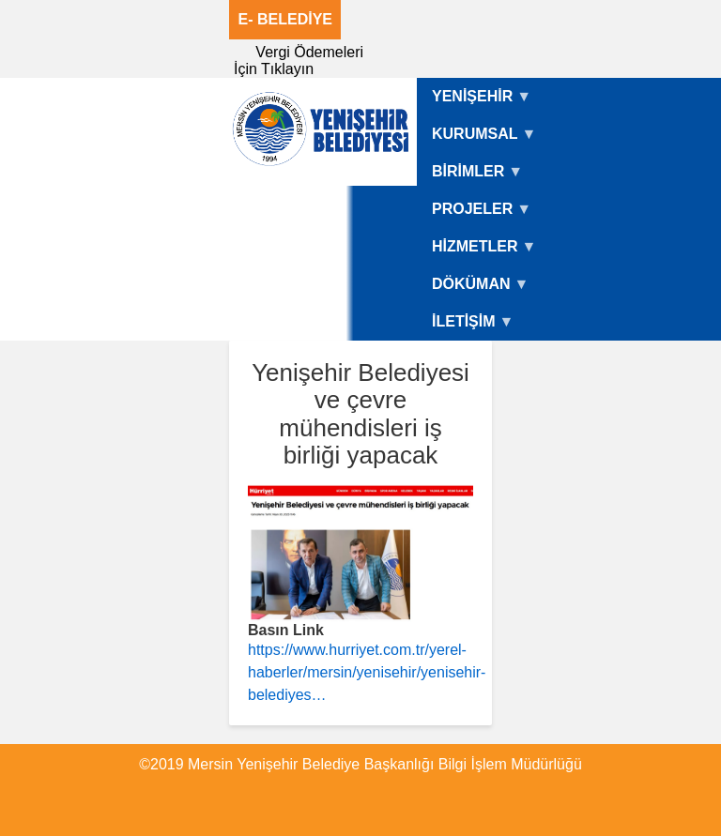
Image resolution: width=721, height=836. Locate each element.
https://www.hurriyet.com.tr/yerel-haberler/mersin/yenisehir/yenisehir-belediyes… (366, 672)
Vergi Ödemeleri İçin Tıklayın (298, 60)
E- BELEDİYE (285, 19)
